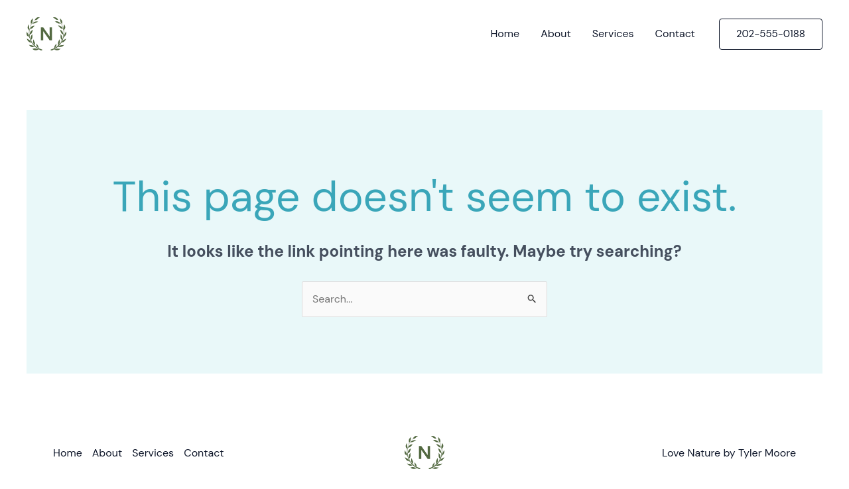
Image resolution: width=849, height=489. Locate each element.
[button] (770, 34)
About (556, 33)
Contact (675, 33)
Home (504, 33)
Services (613, 33)
